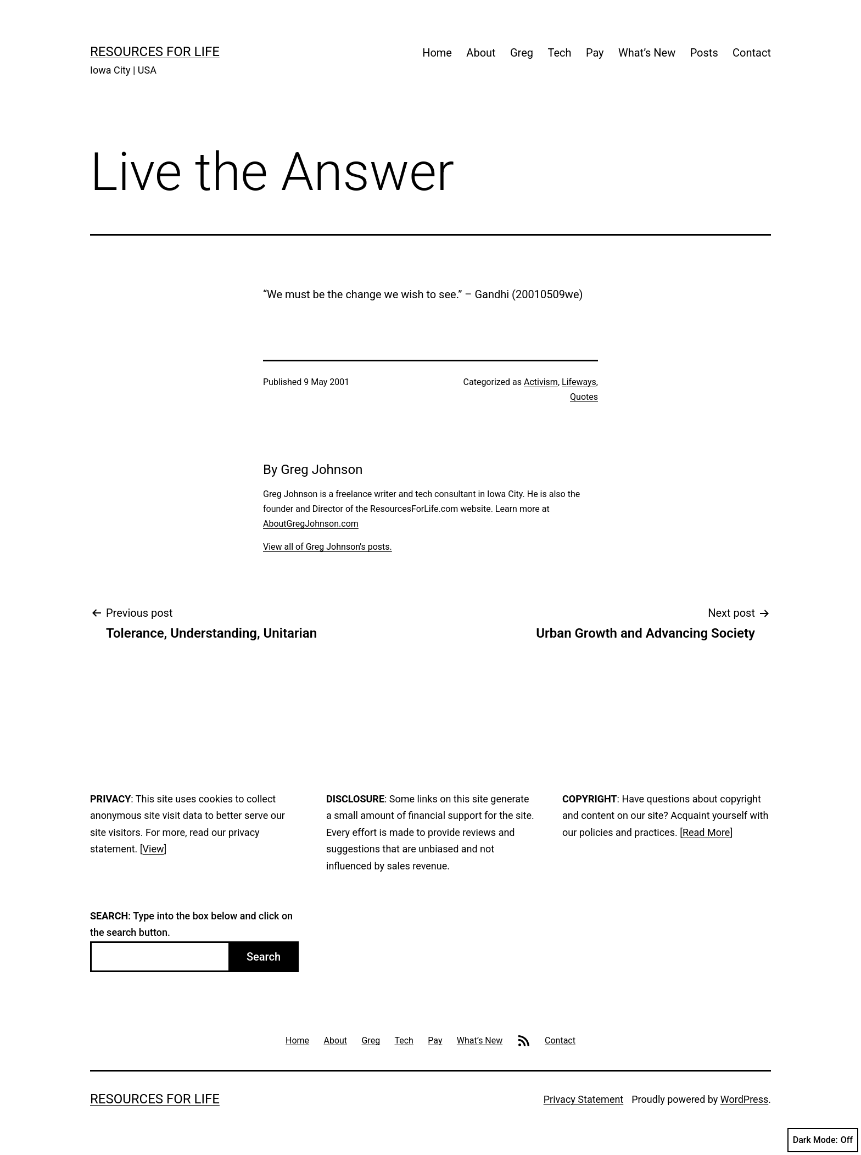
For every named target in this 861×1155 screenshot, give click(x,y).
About (480, 52)
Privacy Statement (584, 1099)
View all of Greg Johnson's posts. (327, 547)
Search (264, 956)
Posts (704, 52)
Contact (752, 52)
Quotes (584, 397)
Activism (541, 382)
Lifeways (579, 382)
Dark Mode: (823, 1140)
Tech (559, 52)
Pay (595, 52)
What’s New (646, 52)
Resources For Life (155, 51)
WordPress (744, 1099)
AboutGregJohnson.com (311, 523)
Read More (706, 832)
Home (437, 52)
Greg (521, 52)
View (153, 849)
